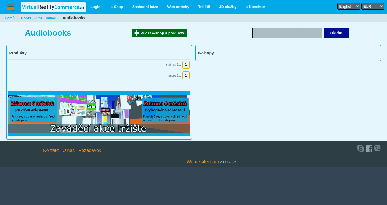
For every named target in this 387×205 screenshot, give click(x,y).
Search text (300, 27)
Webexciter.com (203, 161)
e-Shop (117, 7)
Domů (10, 18)
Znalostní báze (145, 7)
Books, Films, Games (38, 18)
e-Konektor (255, 7)
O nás (69, 150)
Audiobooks (74, 18)
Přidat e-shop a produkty (162, 33)
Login (95, 7)
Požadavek (90, 150)
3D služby (228, 7)
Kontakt (51, 150)
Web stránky (178, 7)
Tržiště (204, 7)
